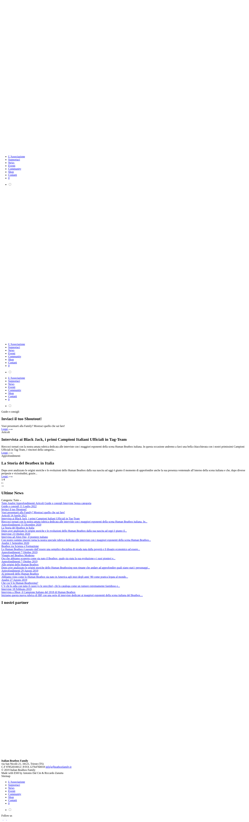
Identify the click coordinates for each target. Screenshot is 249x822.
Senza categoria (82, 503)
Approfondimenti (25, 503)
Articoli (40, 503)
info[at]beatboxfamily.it (58, 766)
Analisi (11, 503)
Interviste (68, 503)
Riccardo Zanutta (53, 773)
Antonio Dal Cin (32, 773)
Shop (11, 171)
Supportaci (14, 159)
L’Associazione (16, 156)
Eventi (11, 165)
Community (14, 168)
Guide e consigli (54, 503)
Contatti (12, 175)
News (11, 162)
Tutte (4, 503)
